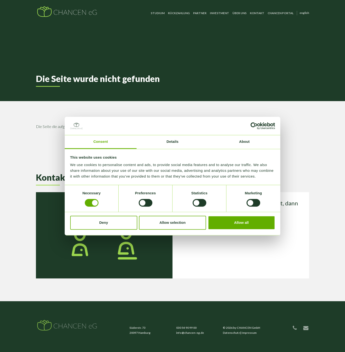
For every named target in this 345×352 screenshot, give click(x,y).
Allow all (241, 223)
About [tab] (244, 142)
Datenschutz (231, 333)
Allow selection (172, 223)
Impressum (249, 333)
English (304, 13)
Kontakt (257, 13)
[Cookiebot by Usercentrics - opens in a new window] (254, 125)
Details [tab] (172, 142)
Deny (103, 223)
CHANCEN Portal (280, 13)
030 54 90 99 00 (186, 327)
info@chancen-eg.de (190, 333)
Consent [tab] (100, 142)
